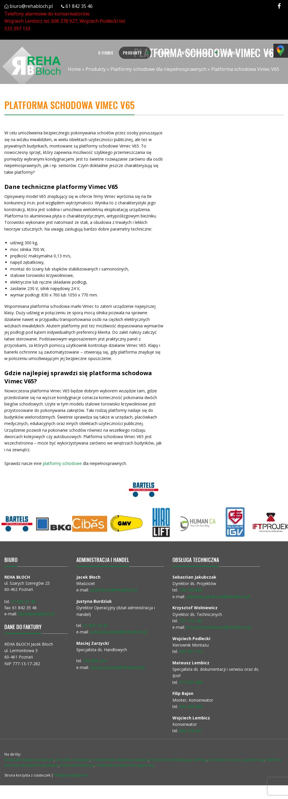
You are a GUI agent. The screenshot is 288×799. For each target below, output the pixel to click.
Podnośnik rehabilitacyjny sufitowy (178, 759)
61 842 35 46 (79, 6)
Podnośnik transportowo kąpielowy (125, 765)
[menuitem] (106, 53)
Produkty (132, 53)
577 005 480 (190, 682)
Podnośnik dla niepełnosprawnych (119, 759)
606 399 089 (190, 706)
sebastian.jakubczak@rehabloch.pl (218, 596)
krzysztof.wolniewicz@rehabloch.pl (218, 627)
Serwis (231, 53)
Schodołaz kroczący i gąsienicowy (236, 759)
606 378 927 (64, 21)
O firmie (106, 53)
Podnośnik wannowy (77, 765)
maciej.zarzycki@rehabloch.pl (118, 667)
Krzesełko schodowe (73, 759)
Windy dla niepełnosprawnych (29, 759)
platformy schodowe (61, 463)
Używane (164, 53)
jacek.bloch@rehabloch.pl (113, 590)
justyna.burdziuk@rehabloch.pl (118, 632)
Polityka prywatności (71, 775)
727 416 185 (190, 621)
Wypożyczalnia (195, 53)
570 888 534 (94, 660)
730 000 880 (190, 590)
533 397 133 (17, 28)
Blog (251, 53)
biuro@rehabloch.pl (31, 6)
